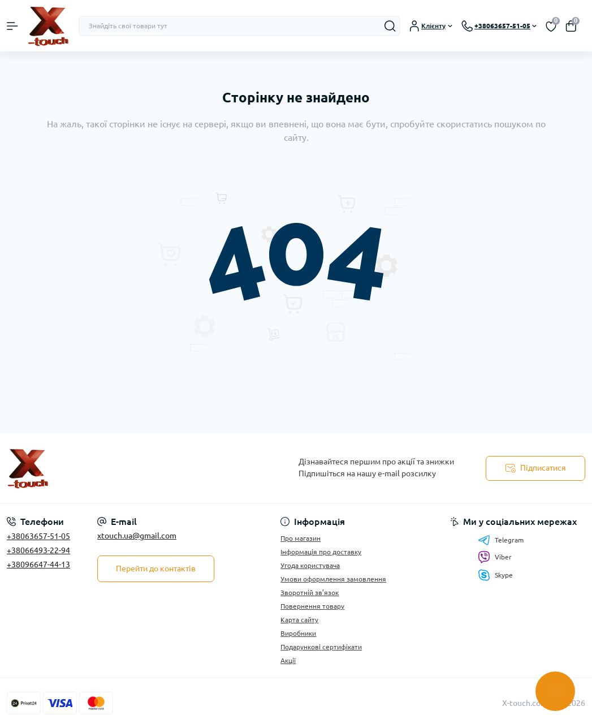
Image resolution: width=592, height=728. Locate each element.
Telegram (501, 540)
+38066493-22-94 (38, 550)
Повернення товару (312, 606)
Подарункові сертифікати (321, 647)
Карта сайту (299, 619)
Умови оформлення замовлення (333, 579)
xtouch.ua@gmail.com (136, 535)
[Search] (390, 26)
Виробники (298, 633)
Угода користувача (310, 565)
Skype (495, 575)
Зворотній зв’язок (309, 592)
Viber (495, 557)
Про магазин (300, 538)
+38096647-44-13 (38, 564)
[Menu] (12, 26)
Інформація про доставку (320, 551)
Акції (288, 660)
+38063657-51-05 (38, 536)
